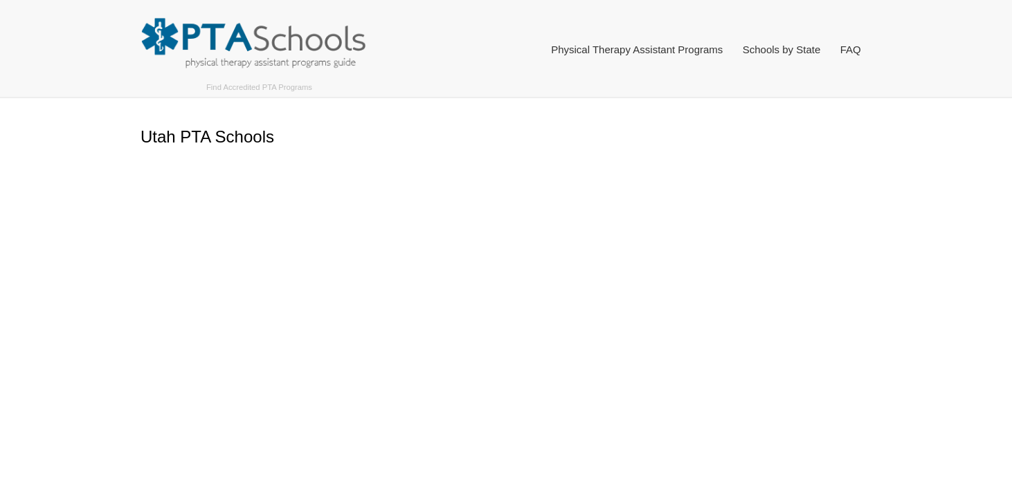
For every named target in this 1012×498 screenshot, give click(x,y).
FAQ (850, 49)
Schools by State (782, 49)
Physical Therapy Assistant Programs (637, 49)
